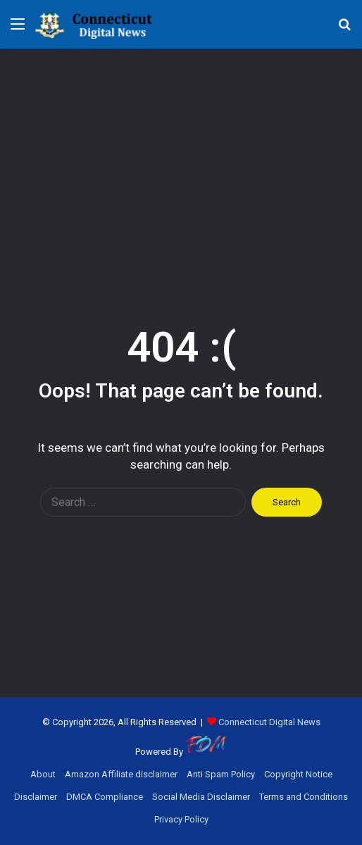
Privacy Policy (181, 819)
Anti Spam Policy (221, 774)
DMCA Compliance (104, 796)
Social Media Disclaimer (201, 796)
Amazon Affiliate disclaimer (121, 774)
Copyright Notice (298, 774)
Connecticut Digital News (269, 722)
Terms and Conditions (303, 796)
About (43, 774)
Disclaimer (35, 796)
